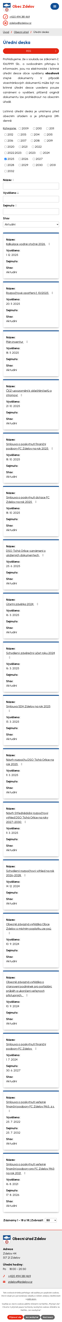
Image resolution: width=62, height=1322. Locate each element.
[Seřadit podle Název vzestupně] (13, 179)
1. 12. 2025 (12, 255)
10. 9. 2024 (12, 944)
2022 (38, 147)
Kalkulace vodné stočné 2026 (28, 244)
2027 (39, 159)
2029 (24, 165)
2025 (10, 159)
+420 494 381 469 (19, 1276)
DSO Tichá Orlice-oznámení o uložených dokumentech (26, 553)
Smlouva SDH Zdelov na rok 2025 (28, 708)
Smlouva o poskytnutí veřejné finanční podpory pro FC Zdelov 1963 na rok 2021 (30, 1168)
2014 (37, 134)
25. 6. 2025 (13, 566)
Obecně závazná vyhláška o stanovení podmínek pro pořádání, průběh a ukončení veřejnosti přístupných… (29, 988)
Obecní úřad (21, 32)
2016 (10, 140)
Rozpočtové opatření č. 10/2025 (30, 293)
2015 (50, 134)
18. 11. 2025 (12, 352)
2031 (53, 165)
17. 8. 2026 (12, 1195)
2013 (23, 134)
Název (7, 180)
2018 (37, 140)
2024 (46, 153)
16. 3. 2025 (12, 615)
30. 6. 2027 (13, 1070)
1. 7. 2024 (12, 1059)
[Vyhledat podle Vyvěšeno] (31, 199)
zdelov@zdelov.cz (20, 1282)
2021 (24, 147)
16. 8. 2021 (12, 1184)
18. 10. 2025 (13, 459)
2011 (51, 128)
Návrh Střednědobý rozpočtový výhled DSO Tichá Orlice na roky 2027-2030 (27, 817)
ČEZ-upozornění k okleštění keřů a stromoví (29, 393)
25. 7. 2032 (13, 1132)
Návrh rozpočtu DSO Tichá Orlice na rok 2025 (30, 762)
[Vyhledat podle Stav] (31, 224)
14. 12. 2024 (13, 886)
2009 (25, 128)
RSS (41, 51)
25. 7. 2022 (13, 1122)
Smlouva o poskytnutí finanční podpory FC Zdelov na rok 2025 (30, 446)
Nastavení (48, 1317)
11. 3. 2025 (12, 775)
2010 (39, 128)
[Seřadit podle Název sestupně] (13, 180)
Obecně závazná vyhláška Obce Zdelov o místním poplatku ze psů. (28, 928)
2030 (39, 165)
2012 (10, 134)
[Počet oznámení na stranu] (51, 1220)
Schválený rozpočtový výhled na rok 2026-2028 (30, 873)
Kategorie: (10, 128)
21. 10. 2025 (13, 406)
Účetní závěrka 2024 (22, 604)
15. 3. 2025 (12, 721)
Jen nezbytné (32, 1317)
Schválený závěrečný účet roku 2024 (30, 655)
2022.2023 (14, 153)
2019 (50, 140)
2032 (10, 171)
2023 (32, 153)
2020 (10, 147)
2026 (24, 159)
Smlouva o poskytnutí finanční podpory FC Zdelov (26, 1046)
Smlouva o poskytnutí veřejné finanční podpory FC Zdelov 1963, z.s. (30, 1106)
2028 (10, 165)
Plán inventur (17, 342)
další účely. (32, 1299)
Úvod (6, 32)
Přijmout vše (15, 1317)
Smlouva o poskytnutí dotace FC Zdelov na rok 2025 (28, 500)
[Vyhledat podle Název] (31, 186)
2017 (23, 140)
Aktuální (11, 272)
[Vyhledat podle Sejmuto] (31, 211)
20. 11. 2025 (13, 304)
